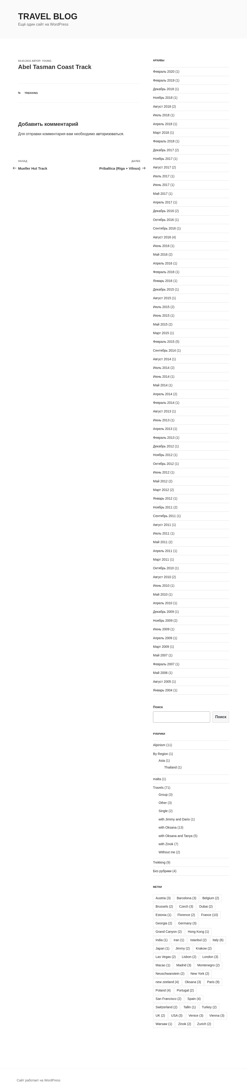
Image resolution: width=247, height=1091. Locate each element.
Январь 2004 (162, 690)
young (46, 60)
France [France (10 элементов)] (209, 915)
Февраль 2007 (163, 664)
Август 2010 (162, 577)
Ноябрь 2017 (163, 159)
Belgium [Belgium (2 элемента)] (210, 898)
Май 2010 (160, 594)
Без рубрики (162, 871)
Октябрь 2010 (163, 568)
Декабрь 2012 (163, 446)
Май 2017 (160, 194)
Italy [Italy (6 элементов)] (218, 940)
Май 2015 (160, 324)
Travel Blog (48, 16)
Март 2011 (161, 559)
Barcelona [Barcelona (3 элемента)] (186, 898)
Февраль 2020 (163, 71)
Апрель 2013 (162, 429)
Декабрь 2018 (163, 89)
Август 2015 (162, 298)
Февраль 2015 (163, 341)
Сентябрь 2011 (164, 516)
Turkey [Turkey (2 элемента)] (209, 1007)
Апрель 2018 (162, 124)
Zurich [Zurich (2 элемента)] (204, 1024)
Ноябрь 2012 (163, 455)
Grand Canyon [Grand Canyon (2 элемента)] (169, 931)
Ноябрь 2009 (163, 620)
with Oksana (168, 827)
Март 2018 (161, 132)
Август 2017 (162, 167)
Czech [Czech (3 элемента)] (186, 906)
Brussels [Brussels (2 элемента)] (164, 906)
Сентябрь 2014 (164, 350)
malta (157, 779)
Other (163, 803)
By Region (160, 754)
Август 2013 (162, 411)
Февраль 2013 (163, 437)
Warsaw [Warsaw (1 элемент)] (164, 1024)
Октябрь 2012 (163, 464)
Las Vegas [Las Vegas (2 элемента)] (166, 957)
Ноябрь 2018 (163, 97)
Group (163, 794)
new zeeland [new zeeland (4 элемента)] (167, 982)
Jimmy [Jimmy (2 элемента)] (182, 948)
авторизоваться (109, 134)
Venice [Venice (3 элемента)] (196, 1015)
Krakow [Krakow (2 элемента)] (204, 948)
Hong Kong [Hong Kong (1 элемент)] (198, 931)
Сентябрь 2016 (164, 228)
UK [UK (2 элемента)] (160, 1015)
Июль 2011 (161, 533)
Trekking (31, 93)
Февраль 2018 (163, 141)
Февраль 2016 (163, 272)
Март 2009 (161, 646)
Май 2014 (160, 385)
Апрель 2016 (162, 263)
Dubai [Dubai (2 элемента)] (206, 906)
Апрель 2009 (162, 638)
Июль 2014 (161, 368)
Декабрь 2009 (163, 612)
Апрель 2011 (162, 551)
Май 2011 (160, 542)
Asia (162, 760)
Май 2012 (160, 481)
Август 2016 (162, 237)
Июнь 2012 (161, 472)
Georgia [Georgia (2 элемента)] (164, 923)
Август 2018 (162, 106)
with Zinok (166, 844)
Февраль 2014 (163, 403)
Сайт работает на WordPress (38, 1080)
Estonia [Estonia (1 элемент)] (163, 915)
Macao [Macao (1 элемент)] (163, 965)
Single (163, 811)
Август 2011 (162, 525)
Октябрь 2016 (163, 220)
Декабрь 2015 (163, 289)
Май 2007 (160, 655)
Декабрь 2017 (163, 150)
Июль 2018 (161, 115)
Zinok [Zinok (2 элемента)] (184, 1024)
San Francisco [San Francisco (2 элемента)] (168, 999)
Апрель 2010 (162, 603)
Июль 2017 (161, 176)
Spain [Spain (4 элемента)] (194, 999)
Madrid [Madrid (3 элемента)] (183, 965)
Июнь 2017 (161, 185)
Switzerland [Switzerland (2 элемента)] (166, 1007)
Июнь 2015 (161, 315)
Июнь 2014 (161, 376)
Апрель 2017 (162, 202)
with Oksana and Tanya (175, 836)
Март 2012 (161, 490)
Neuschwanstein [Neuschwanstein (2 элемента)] (170, 973)
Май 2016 (160, 254)
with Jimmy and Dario (174, 819)
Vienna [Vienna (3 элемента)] (216, 1015)
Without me (167, 852)
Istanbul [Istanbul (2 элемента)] (198, 940)
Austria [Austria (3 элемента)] (163, 898)
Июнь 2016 (161, 246)
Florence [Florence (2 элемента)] (186, 915)
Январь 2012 (162, 498)
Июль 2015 (161, 307)
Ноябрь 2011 (163, 507)
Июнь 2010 (161, 585)
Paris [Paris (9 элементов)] (213, 982)
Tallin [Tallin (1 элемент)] (189, 1007)
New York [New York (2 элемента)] (200, 973)
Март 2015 (161, 333)
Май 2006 (160, 673)
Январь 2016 (162, 281)
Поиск (158, 707)
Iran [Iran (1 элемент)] (179, 940)
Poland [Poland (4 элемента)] (163, 990)
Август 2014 (162, 359)
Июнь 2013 (161, 420)
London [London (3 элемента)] (210, 957)
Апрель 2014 (162, 394)
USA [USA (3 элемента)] (177, 1015)
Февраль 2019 (163, 80)
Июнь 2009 (161, 629)
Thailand (170, 767)
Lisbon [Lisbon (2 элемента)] (189, 957)
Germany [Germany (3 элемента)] (187, 923)
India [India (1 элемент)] (161, 940)
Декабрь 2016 (163, 211)
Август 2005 (162, 681)
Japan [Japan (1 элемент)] (162, 948)
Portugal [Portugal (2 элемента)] (185, 990)
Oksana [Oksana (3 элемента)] (193, 982)
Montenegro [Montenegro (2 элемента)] (208, 965)
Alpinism (159, 745)
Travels (158, 787)
